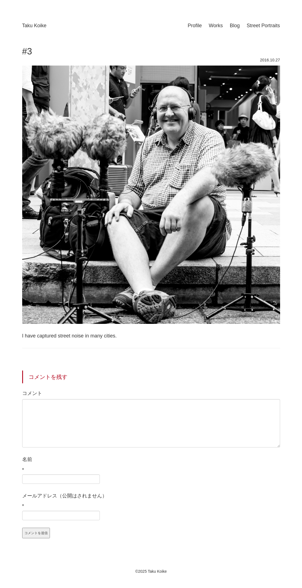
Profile (195, 25)
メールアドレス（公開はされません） (64, 496)
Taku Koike (34, 25)
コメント (32, 393)
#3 (27, 51)
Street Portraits (263, 25)
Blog (235, 25)
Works (216, 25)
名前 (27, 459)
